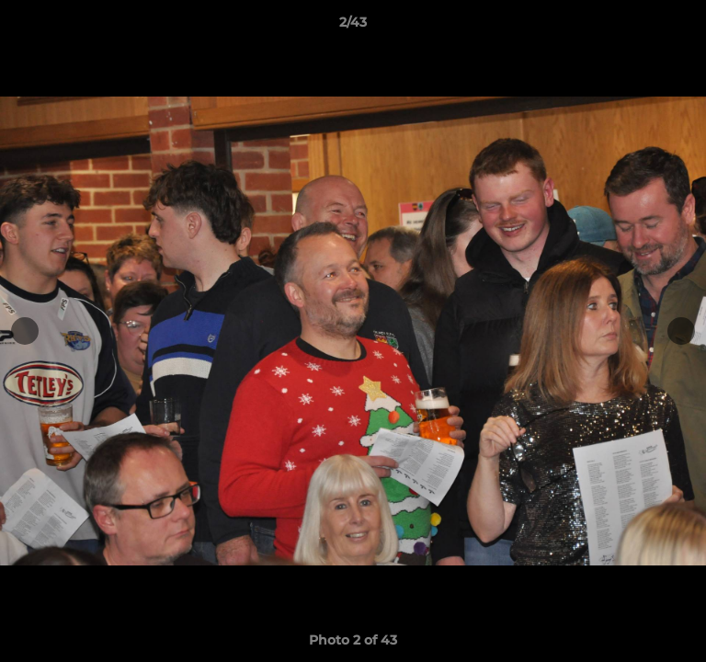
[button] (684, 26)
